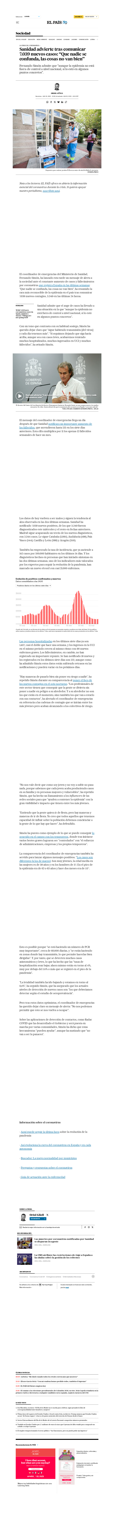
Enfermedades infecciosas (72, 1277)
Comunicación (83, 39)
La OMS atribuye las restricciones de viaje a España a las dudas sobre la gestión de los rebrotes (63, 1256)
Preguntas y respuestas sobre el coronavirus (46, 1167)
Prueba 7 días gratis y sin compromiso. (85, 1476)
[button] (57, 378)
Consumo (66, 39)
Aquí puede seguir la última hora (40, 1131)
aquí (67, 1287)
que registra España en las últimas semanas (64, 285)
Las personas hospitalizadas (35, 641)
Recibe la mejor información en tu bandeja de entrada (41, 1227)
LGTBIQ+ (92, 39)
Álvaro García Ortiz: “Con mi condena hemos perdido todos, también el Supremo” (53, 1381)
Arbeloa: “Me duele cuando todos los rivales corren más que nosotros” (49, 1377)
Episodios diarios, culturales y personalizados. (87, 1452)
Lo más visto (21, 1403)
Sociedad (23, 33)
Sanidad (59, 39)
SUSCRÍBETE (78, 17)
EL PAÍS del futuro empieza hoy (33, 1386)
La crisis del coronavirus (29, 45)
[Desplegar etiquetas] (93, 1276)
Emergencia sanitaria (53, 1277)
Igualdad (52, 39)
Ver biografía (38, 1218)
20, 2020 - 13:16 (49, 96)
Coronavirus (23, 1277)
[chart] (57, 605)
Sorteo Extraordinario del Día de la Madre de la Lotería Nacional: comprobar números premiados (52, 1420)
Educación (31, 39)
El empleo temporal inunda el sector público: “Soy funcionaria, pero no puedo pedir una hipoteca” (52, 1431)
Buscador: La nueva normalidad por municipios (49, 1158)
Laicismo (74, 39)
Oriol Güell (57, 93)
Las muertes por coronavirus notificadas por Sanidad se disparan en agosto (64, 1240)
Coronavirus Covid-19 (37, 1277)
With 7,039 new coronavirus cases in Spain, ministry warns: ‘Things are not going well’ (24, 313)
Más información (25, 1287)
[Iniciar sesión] (91, 16)
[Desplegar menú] (17, 22)
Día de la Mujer (21, 39)
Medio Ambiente (42, 39)
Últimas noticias (23, 1372)
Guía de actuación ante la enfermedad (42, 1177)
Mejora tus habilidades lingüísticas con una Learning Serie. (35, 1484)
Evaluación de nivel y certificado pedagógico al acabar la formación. (87, 1465)
